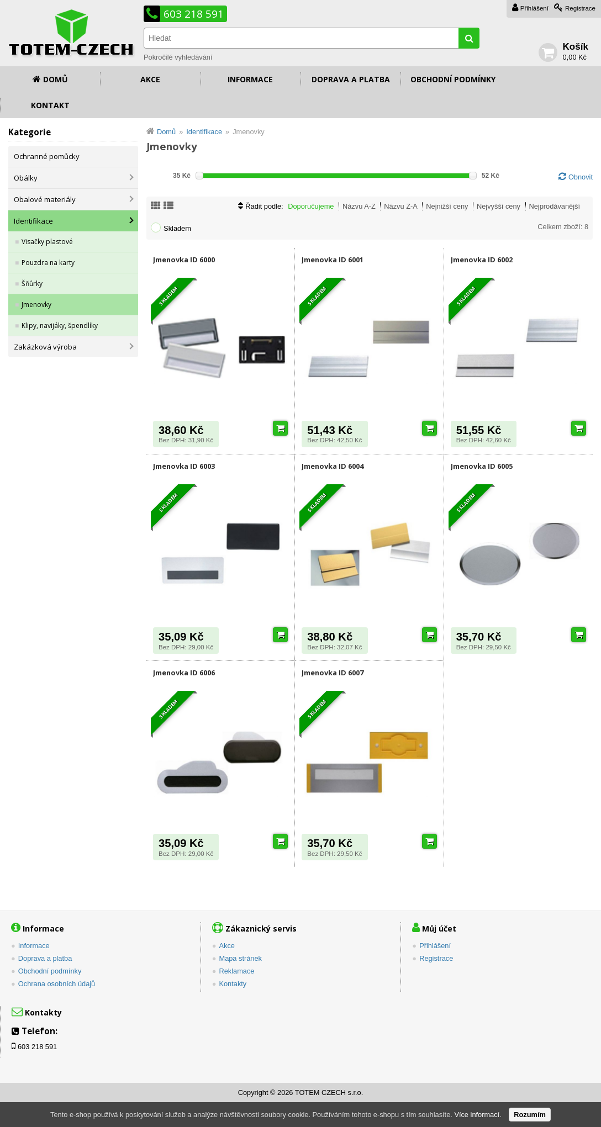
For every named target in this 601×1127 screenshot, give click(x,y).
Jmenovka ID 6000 (184, 259)
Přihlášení (534, 8)
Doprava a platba (351, 79)
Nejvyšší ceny (498, 206)
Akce (150, 79)
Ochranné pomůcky (47, 156)
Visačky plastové (47, 241)
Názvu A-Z (359, 206)
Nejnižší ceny (447, 206)
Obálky (26, 178)
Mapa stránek (240, 958)
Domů (55, 79)
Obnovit (580, 177)
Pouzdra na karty (48, 262)
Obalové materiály (45, 199)
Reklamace (236, 971)
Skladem (177, 228)
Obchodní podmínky (452, 79)
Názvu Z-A (400, 206)
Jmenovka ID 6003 (184, 466)
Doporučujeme (311, 206)
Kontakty (232, 984)
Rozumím (530, 1114)
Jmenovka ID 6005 (482, 466)
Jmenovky (36, 304)
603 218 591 (194, 14)
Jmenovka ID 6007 (332, 673)
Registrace (580, 8)
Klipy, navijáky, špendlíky (60, 325)
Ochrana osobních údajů (56, 984)
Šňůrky (32, 283)
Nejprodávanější (554, 206)
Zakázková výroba (45, 347)
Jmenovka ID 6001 (332, 259)
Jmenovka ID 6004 (332, 466)
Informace (250, 79)
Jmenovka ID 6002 (482, 259)
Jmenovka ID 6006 (184, 673)
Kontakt (50, 105)
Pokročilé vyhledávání (178, 57)
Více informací (476, 1114)
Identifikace (33, 221)
